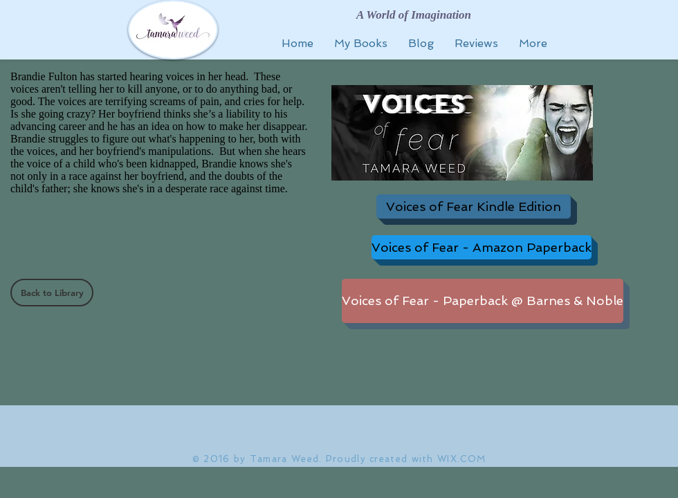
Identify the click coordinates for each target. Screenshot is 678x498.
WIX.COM (461, 459)
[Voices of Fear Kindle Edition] (473, 206)
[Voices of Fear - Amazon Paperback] (482, 247)
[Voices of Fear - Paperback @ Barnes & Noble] (482, 301)
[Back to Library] (51, 292)
